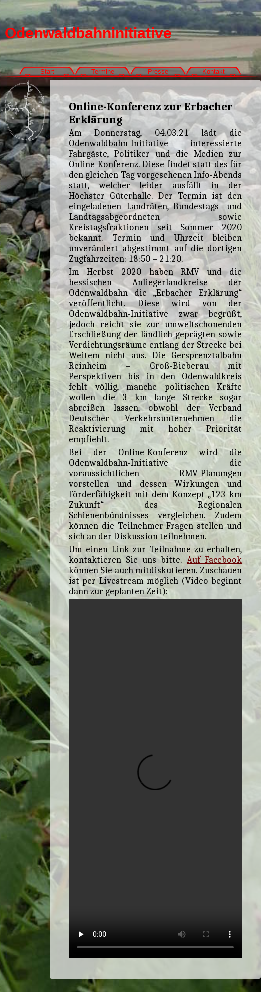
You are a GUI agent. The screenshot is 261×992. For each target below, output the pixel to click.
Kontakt (213, 71)
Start (47, 71)
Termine (103, 71)
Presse (158, 71)
